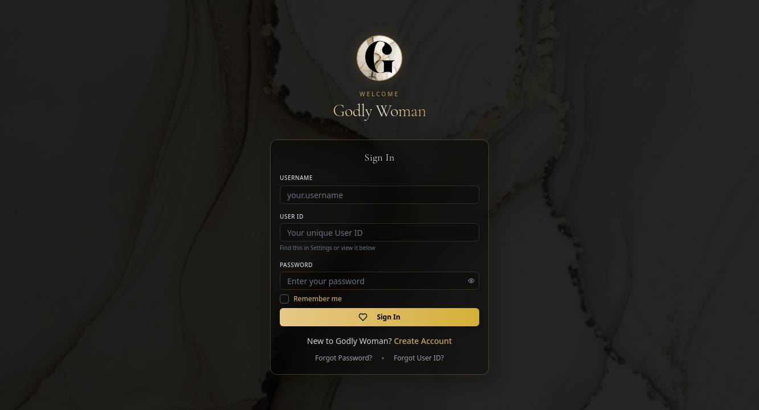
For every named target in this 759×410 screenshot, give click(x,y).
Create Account (423, 340)
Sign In (379, 317)
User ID (292, 216)
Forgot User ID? (419, 358)
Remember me (317, 299)
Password (296, 265)
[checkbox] (284, 299)
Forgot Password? (343, 358)
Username (296, 178)
